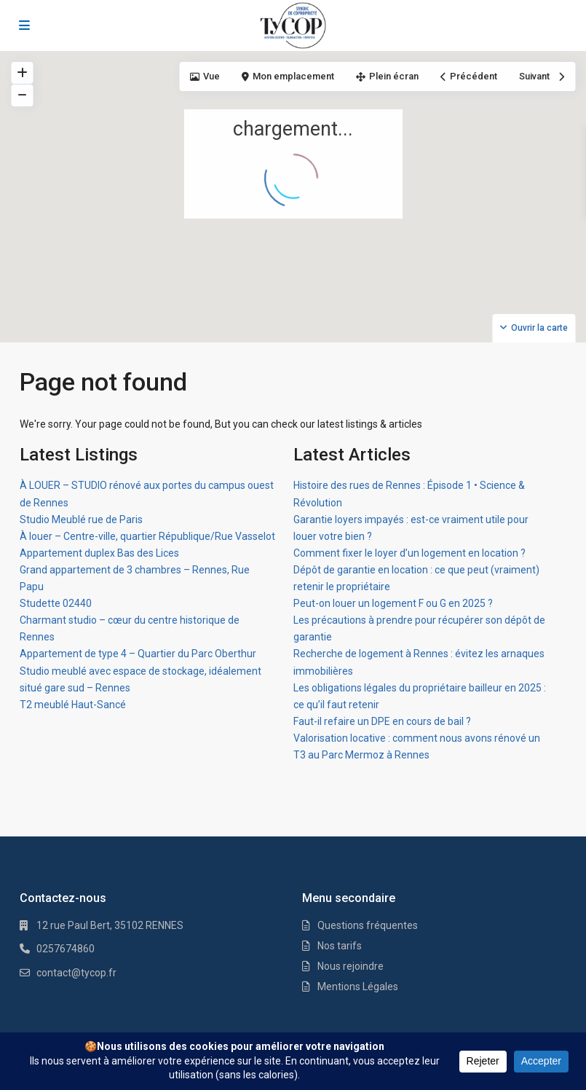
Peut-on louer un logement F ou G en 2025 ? (393, 603)
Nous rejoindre (350, 966)
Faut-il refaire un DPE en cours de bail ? (382, 721)
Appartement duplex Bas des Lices (99, 553)
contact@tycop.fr (76, 973)
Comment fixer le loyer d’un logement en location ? (409, 553)
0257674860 (65, 948)
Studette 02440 (56, 603)
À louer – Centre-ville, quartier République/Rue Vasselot (147, 536)
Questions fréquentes (367, 925)
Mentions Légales (357, 986)
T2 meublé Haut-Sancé (73, 704)
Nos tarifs (339, 946)
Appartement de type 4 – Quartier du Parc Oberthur (138, 653)
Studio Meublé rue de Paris (81, 519)
